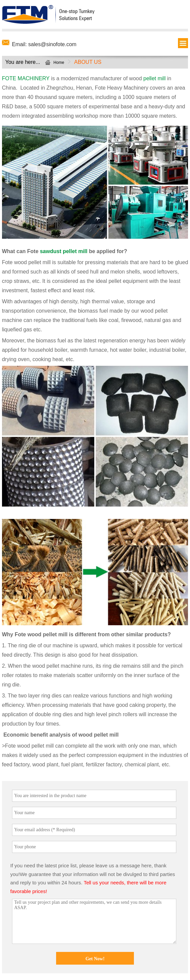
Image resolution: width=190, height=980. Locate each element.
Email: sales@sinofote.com (44, 44)
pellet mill (154, 78)
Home (58, 62)
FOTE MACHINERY (26, 78)
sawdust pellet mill (63, 251)
